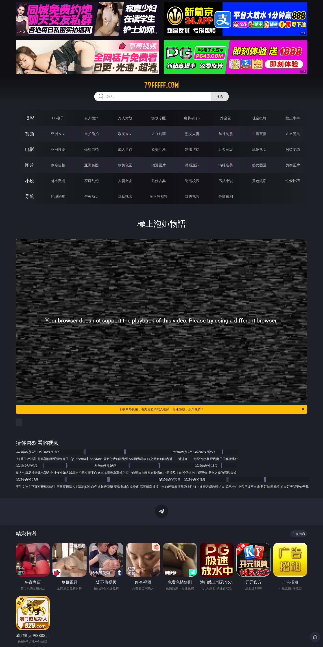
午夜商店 (91, 196)
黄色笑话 (259, 180)
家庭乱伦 (91, 180)
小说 (29, 181)
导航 (29, 196)
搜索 (219, 96)
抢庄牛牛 (293, 118)
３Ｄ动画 (158, 133)
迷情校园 (192, 180)
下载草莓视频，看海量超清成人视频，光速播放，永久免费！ (212, 409)
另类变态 (293, 149)
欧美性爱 (158, 149)
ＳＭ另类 (293, 133)
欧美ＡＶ (125, 133)
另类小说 (225, 180)
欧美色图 (125, 165)
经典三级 (225, 149)
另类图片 (293, 165)
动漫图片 (158, 165)
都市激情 (58, 180)
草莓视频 (125, 196)
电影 (29, 149)
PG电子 (58, 118)
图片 (29, 165)
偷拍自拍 (91, 149)
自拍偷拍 (91, 133)
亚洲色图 (91, 165)
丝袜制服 (225, 133)
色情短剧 (225, 196)
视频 (29, 134)
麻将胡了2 (192, 118)
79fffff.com (161, 85)
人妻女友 (125, 180)
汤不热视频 (159, 196)
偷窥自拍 (58, 165)
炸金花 (225, 118)
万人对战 (125, 118)
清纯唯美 (225, 165)
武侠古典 (158, 180)
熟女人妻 (192, 133)
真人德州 (91, 118)
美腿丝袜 (192, 165)
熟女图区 (259, 165)
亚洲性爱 (58, 149)
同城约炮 (58, 196)
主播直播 (259, 133)
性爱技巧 (293, 180)
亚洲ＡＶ (58, 133)
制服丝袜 (192, 149)
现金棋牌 (259, 118)
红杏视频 (192, 196)
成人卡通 (125, 149)
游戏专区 (158, 118)
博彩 (29, 118)
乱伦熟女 (259, 149)
